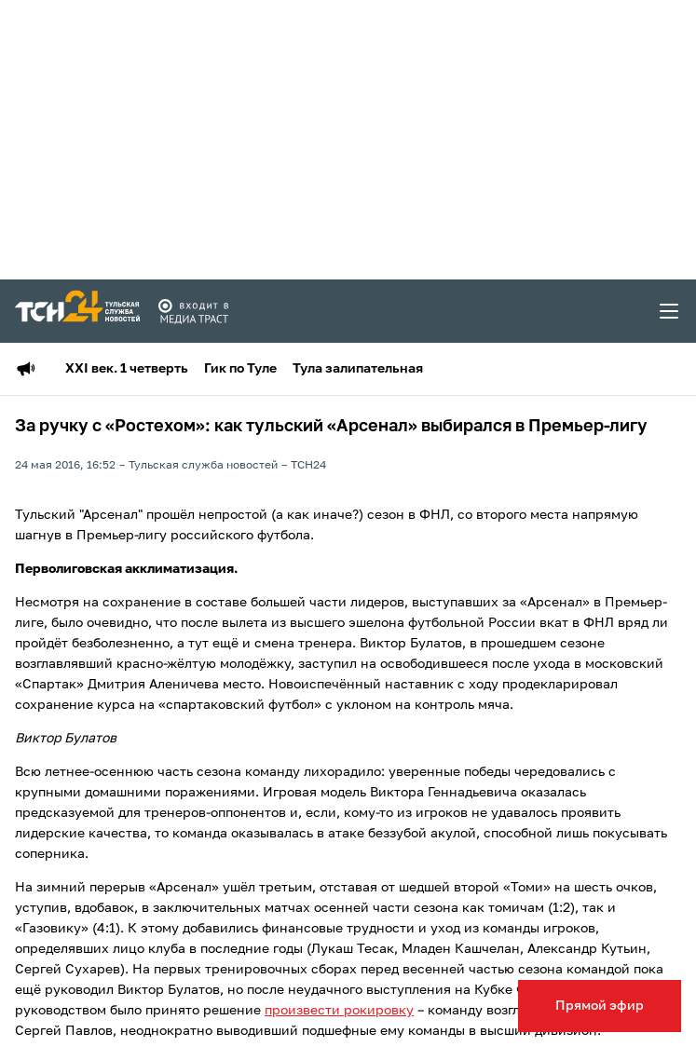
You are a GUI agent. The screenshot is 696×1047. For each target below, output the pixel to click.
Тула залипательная (358, 368)
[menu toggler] (670, 311)
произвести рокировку (339, 1010)
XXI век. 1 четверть (126, 368)
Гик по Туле (240, 368)
